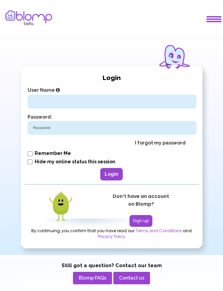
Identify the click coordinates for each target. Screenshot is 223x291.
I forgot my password (160, 143)
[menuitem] (92, 278)
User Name (45, 90)
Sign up (141, 220)
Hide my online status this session (71, 161)
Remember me (49, 153)
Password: (40, 117)
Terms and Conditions (159, 231)
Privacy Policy (111, 236)
